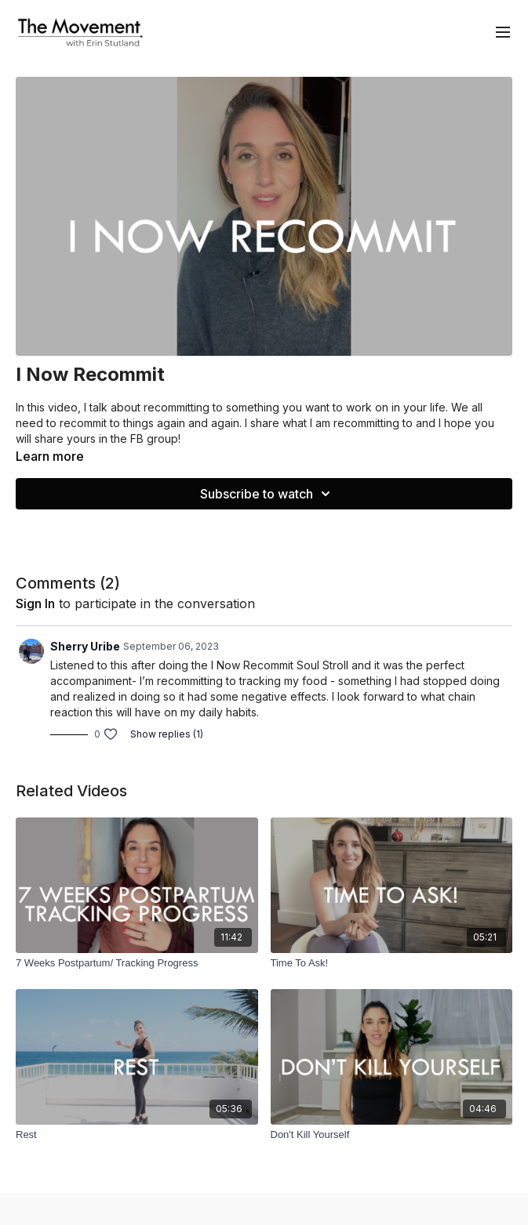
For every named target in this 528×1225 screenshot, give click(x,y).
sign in (35, 603)
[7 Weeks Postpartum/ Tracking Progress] (137, 963)
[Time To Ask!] (392, 963)
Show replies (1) (166, 734)
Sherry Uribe (85, 646)
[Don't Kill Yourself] (392, 1135)
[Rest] (137, 1135)
